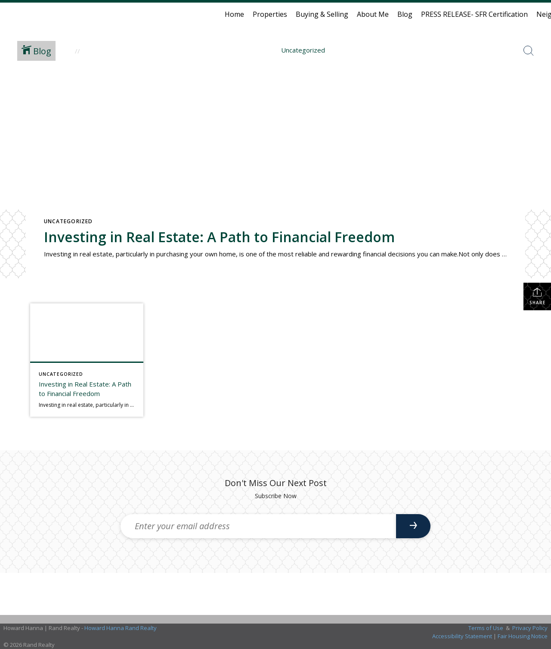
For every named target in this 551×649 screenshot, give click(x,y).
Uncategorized (68, 221)
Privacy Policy (530, 628)
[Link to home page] (10, 14)
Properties (270, 14)
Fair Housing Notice (523, 636)
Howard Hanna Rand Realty (120, 628)
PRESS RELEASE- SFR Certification (474, 14)
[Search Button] (528, 50)
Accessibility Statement (462, 636)
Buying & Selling (322, 14)
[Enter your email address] (258, 526)
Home (234, 14)
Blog (404, 14)
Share (537, 296)
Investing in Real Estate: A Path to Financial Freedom (219, 237)
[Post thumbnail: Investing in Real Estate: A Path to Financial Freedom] (86, 360)
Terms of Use (485, 628)
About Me (373, 14)
